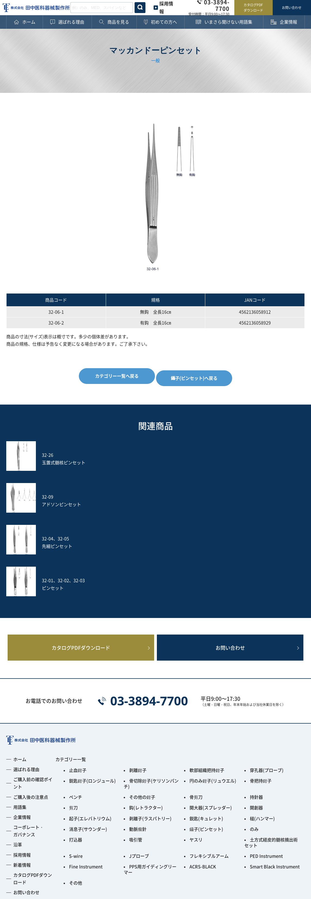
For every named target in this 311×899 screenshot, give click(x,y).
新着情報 (22, 782)
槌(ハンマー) (262, 728)
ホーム (19, 677)
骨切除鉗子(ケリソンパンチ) (151, 698)
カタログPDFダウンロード (253, 7)
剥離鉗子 (138, 687)
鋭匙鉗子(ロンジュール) (92, 696)
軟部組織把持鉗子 (206, 687)
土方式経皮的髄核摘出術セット (271, 749)
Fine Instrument (85, 769)
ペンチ (75, 710)
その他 (75, 783)
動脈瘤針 (138, 737)
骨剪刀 (196, 710)
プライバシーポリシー (28, 860)
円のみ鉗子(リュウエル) (212, 696)
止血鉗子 (77, 687)
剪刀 (73, 719)
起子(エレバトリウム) (90, 728)
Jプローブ (139, 760)
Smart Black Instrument (275, 769)
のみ (254, 737)
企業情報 (22, 734)
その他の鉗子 (142, 710)
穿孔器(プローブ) (267, 687)
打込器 (75, 747)
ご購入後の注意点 (30, 714)
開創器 (256, 719)
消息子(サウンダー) (88, 737)
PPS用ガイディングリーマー (150, 771)
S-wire (76, 760)
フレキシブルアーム (209, 760)
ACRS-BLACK (202, 769)
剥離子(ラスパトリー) (150, 728)
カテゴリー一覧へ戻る (114, 376)
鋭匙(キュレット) (206, 728)
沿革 (17, 762)
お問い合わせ (291, 7)
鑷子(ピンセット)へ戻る (196, 376)
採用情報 (22, 772)
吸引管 (135, 747)
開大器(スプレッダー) (210, 719)
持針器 (256, 710)
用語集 (19, 724)
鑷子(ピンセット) (206, 737)
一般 (155, 60)
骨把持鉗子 (261, 696)
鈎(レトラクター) (146, 719)
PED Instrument (266, 760)
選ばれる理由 (26, 687)
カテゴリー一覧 (70, 677)
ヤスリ (196, 747)
